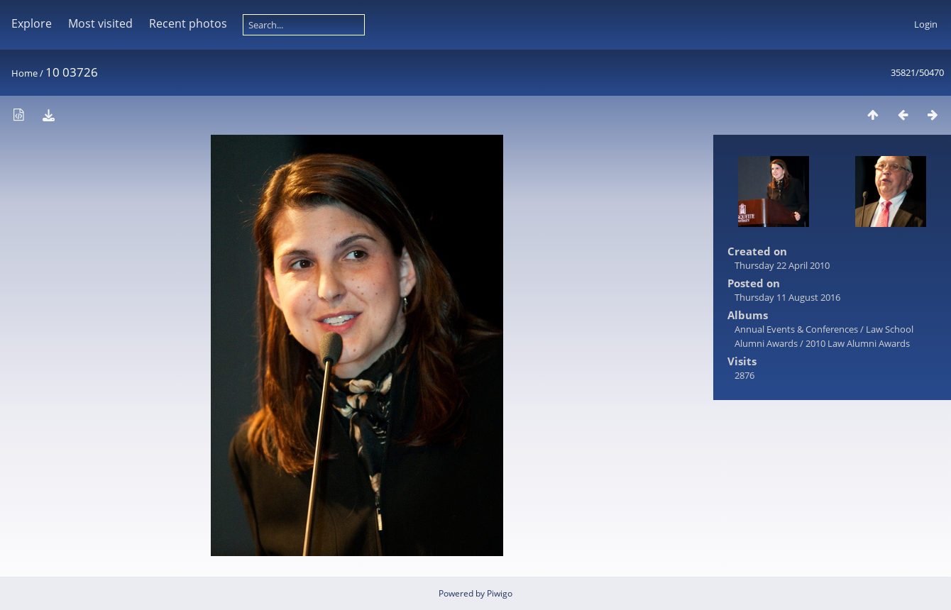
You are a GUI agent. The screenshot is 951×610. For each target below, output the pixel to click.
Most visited (100, 23)
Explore (31, 23)
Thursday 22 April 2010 (782, 265)
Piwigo (499, 593)
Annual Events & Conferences (796, 329)
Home (24, 73)
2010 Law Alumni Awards (858, 343)
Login (926, 24)
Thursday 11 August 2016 (787, 297)
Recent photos (188, 23)
